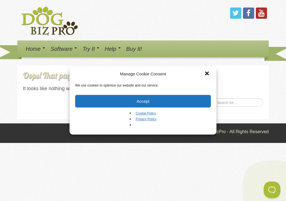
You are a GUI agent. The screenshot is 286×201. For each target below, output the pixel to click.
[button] (207, 74)
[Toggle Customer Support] (272, 189)
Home (35, 49)
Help (113, 49)
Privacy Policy (146, 119)
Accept (143, 101)
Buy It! (134, 49)
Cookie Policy (146, 113)
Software (64, 49)
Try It (90, 49)
